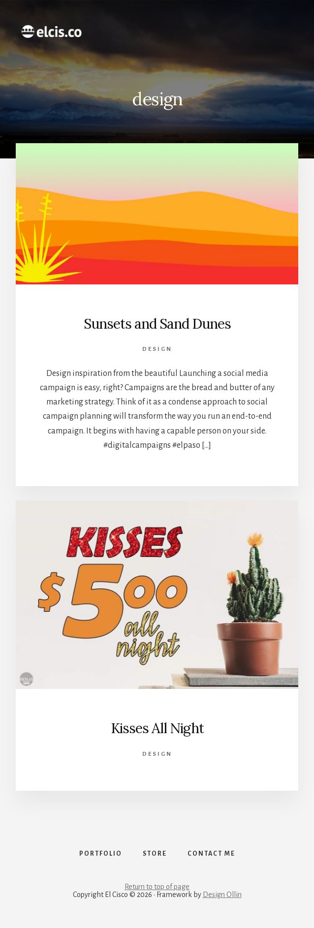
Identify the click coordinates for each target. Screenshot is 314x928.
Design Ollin (222, 894)
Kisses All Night (157, 728)
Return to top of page (157, 887)
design (157, 349)
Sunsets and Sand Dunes (157, 324)
